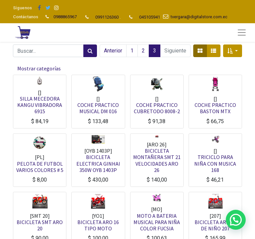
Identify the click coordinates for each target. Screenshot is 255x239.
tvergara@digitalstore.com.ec (199, 16)
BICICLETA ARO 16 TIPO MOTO (98, 225)
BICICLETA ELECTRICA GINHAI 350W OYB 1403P (98, 163)
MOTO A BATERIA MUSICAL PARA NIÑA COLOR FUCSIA (156, 222)
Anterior (113, 50)
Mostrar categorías (39, 68)
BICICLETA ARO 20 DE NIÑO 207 (215, 225)
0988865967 (65, 16)
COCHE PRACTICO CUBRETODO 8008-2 (157, 108)
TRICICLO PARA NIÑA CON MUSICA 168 (215, 163)
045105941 (149, 17)
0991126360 (107, 17)
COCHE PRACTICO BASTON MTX (215, 108)
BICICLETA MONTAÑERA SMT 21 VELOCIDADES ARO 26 (157, 160)
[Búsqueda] (90, 50)
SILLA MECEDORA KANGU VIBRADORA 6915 (39, 105)
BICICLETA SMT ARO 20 (40, 225)
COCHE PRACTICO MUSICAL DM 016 (98, 108)
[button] (232, 50)
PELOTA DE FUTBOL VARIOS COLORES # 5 (39, 166)
